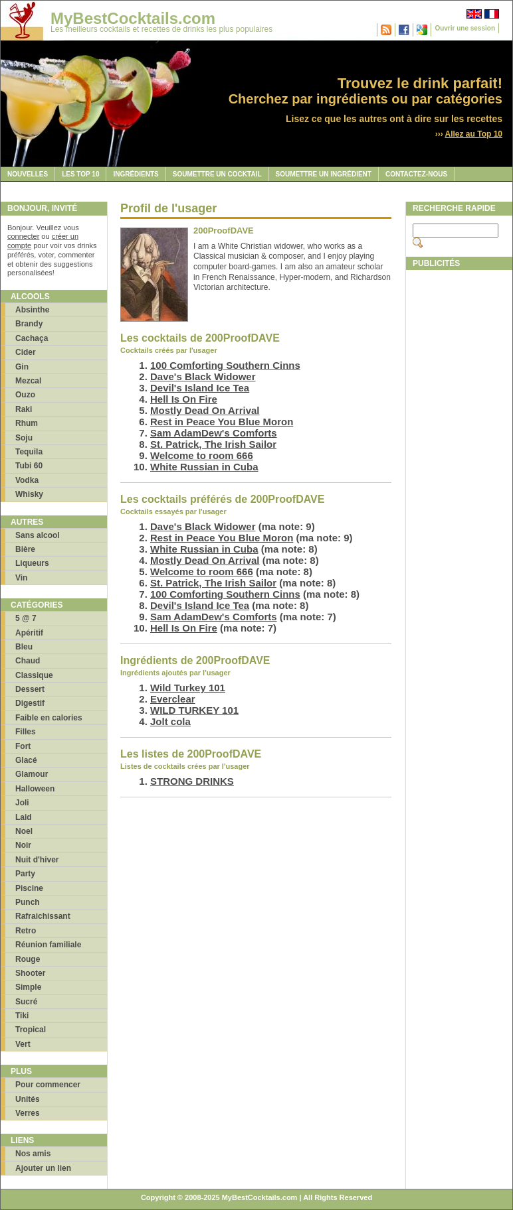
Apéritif (29, 633)
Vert (23, 1044)
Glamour (31, 774)
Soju (24, 437)
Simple (28, 987)
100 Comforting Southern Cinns (225, 365)
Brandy (29, 323)
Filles (25, 731)
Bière (25, 549)
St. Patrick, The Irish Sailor (213, 444)
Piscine (29, 888)
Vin (21, 577)
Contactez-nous (416, 174)
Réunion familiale (48, 944)
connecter (23, 236)
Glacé (26, 760)
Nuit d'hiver (37, 859)
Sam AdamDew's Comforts (213, 432)
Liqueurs (32, 563)
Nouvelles (27, 174)
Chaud (27, 660)
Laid (23, 817)
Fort (23, 746)
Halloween (34, 788)
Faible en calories (48, 717)
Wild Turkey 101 (187, 687)
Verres (27, 1113)
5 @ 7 (26, 618)
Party (25, 873)
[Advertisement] (458, 476)
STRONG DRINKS (192, 781)
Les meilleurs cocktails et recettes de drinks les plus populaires (161, 29)
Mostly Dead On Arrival (205, 410)
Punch (27, 902)
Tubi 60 (29, 465)
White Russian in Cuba (204, 466)
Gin (22, 366)
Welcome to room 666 (201, 455)
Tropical (30, 1029)
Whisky (29, 494)
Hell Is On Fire (183, 399)
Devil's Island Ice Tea (199, 387)
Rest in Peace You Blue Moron (221, 421)
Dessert (30, 689)
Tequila (29, 451)
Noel (24, 831)
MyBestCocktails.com (133, 18)
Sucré (26, 1001)
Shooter (30, 973)
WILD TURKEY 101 (194, 710)
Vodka (27, 480)
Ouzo (25, 394)
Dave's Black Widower (203, 376)
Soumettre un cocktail (217, 174)
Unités (27, 1099)
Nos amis (33, 1153)
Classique (34, 675)
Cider (25, 352)
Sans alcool (37, 535)
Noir (23, 845)
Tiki (22, 1015)
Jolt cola (170, 721)
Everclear (172, 699)
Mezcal (28, 380)
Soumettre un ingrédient (323, 174)
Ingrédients (135, 174)
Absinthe (32, 309)
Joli (22, 802)
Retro (25, 930)
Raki (23, 409)
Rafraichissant (42, 916)
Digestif (30, 703)
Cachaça (31, 338)
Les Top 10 (80, 174)
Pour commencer (47, 1084)
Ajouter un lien (43, 1168)
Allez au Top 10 (473, 134)
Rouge (27, 959)
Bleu (24, 646)
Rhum (26, 423)
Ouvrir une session (465, 28)
